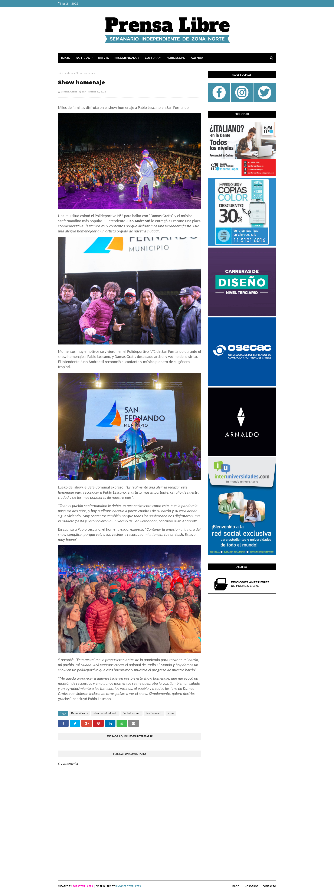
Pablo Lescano (131, 713)
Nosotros (251, 886)
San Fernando (154, 713)
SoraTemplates (83, 886)
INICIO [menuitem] (65, 58)
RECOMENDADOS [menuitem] (126, 58)
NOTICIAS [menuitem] (83, 58)
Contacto (269, 886)
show (70, 73)
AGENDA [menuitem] (197, 58)
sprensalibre (68, 91)
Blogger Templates (128, 886)
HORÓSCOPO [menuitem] (176, 58)
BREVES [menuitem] (103, 58)
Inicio (61, 73)
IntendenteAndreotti (105, 713)
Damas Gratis (79, 713)
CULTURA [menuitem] (151, 58)
